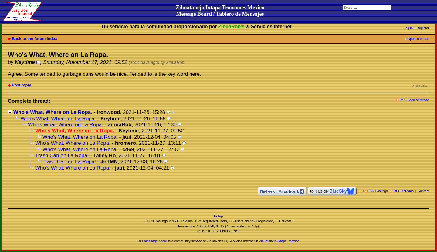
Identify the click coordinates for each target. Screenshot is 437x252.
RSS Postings (377, 191)
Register (423, 28)
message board (155, 241)
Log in (408, 28)
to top (218, 216)
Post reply (21, 85)
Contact (423, 191)
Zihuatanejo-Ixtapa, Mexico (279, 241)
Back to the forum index (34, 38)
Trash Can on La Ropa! (62, 155)
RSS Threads (404, 191)
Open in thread (418, 39)
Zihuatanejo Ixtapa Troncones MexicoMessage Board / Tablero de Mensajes (220, 11)
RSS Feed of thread (414, 100)
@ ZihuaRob (173, 62)
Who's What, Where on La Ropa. (52, 112)
